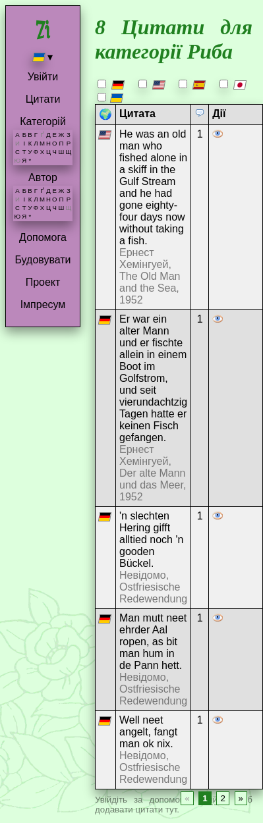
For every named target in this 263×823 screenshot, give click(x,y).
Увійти (43, 76)
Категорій (43, 121)
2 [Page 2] (222, 798)
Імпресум (43, 304)
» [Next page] (241, 798)
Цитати (43, 99)
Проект (43, 282)
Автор (42, 177)
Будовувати (43, 259)
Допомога (43, 237)
